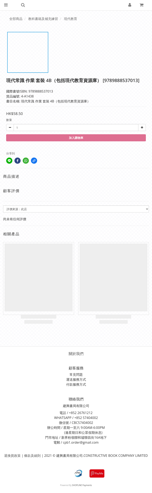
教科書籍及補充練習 (43, 18)
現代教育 (70, 18)
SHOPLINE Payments (82, 485)
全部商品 (15, 18)
